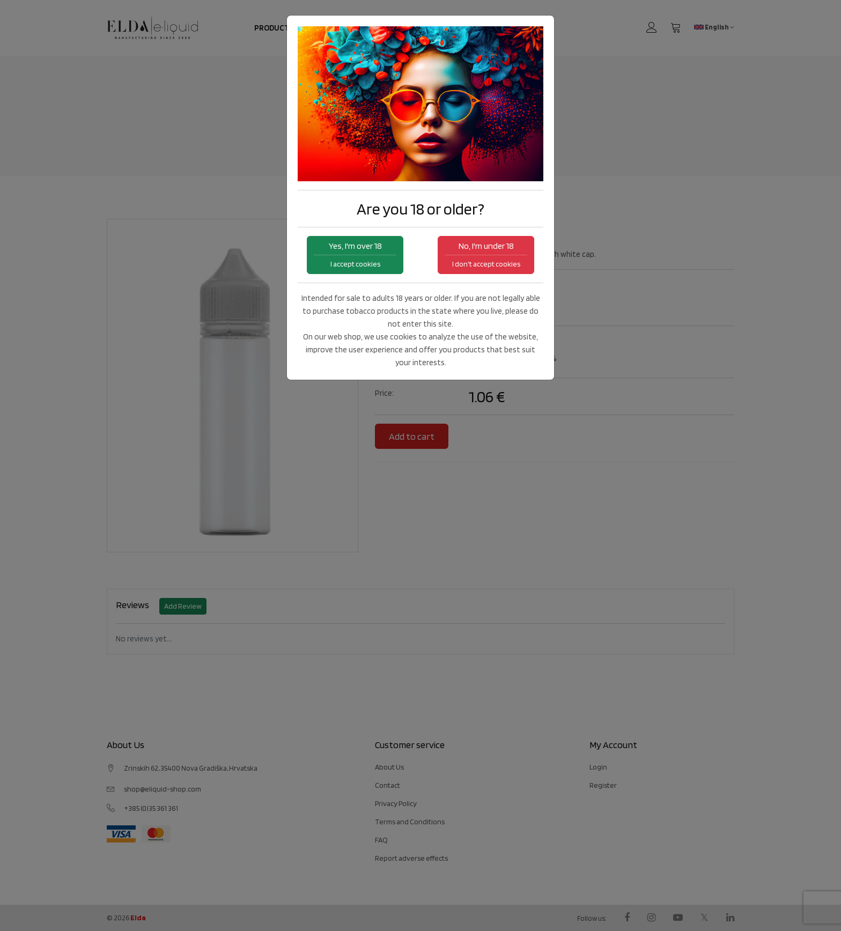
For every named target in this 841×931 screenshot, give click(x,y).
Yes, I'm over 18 (355, 254)
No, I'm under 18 (486, 254)
